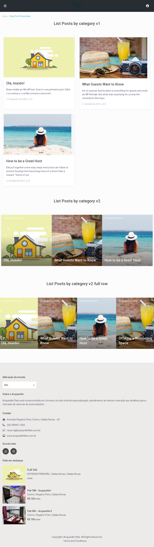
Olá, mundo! (13, 260)
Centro (30, 494)
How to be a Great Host (122, 260)
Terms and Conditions (75, 541)
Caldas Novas (73, 474)
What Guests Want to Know (75, 260)
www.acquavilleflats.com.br (21, 435)
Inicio (5, 16)
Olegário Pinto (43, 494)
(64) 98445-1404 (16, 425)
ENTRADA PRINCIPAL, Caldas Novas (46, 474)
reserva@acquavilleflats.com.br (24, 430)
